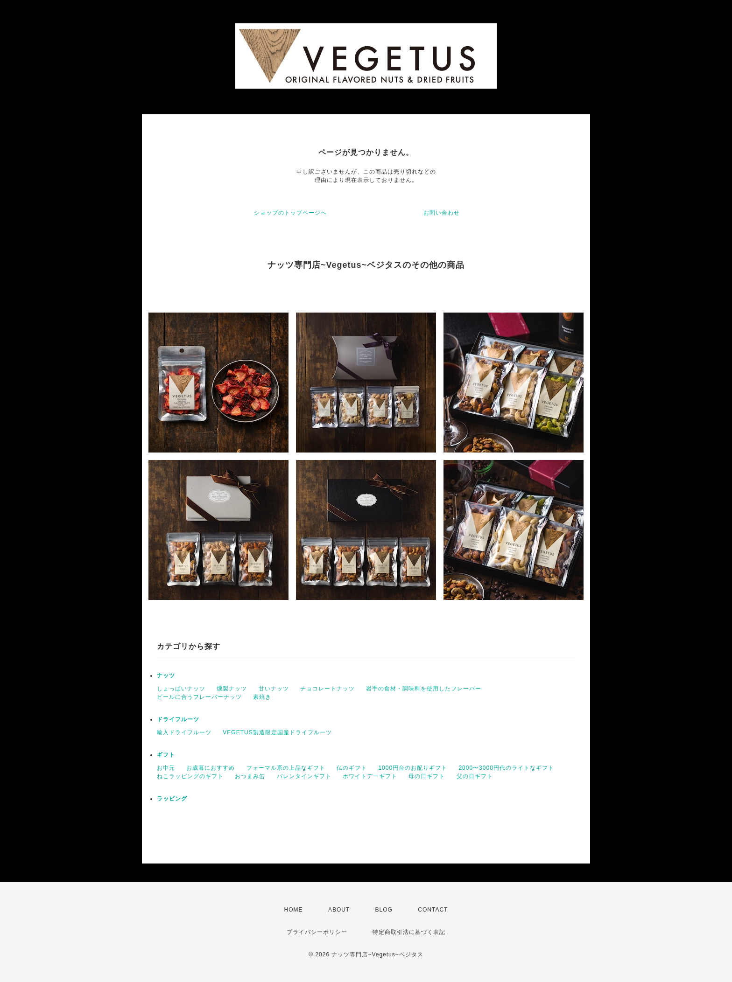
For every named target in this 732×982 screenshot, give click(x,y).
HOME (293, 909)
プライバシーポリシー (317, 932)
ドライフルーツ (178, 719)
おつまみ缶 (250, 776)
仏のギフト (352, 768)
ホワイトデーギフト (370, 776)
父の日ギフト (475, 776)
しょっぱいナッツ (181, 688)
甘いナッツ (274, 688)
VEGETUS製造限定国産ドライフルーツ (277, 732)
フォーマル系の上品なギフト (285, 768)
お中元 (166, 768)
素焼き (262, 697)
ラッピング (172, 798)
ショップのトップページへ (290, 212)
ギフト (166, 755)
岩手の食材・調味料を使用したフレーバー (423, 688)
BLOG (384, 909)
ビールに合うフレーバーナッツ (199, 697)
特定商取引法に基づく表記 (409, 932)
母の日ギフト (426, 776)
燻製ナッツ (232, 688)
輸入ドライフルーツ (184, 732)
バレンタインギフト (304, 776)
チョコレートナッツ (327, 688)
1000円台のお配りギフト (412, 768)
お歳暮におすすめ (210, 768)
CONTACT (433, 909)
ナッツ (166, 675)
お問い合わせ (441, 212)
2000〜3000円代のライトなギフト (506, 768)
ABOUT (339, 909)
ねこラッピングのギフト (190, 776)
